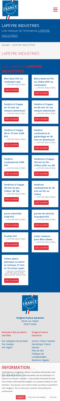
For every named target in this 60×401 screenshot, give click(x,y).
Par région (7, 347)
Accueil (5, 44)
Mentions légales (40, 360)
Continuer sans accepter (37, 397)
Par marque (8, 344)
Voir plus (53, 397)
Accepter (21, 397)
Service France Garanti (43, 340)
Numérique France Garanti (41, 346)
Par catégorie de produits (15, 340)
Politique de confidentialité (39, 355)
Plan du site (38, 350)
